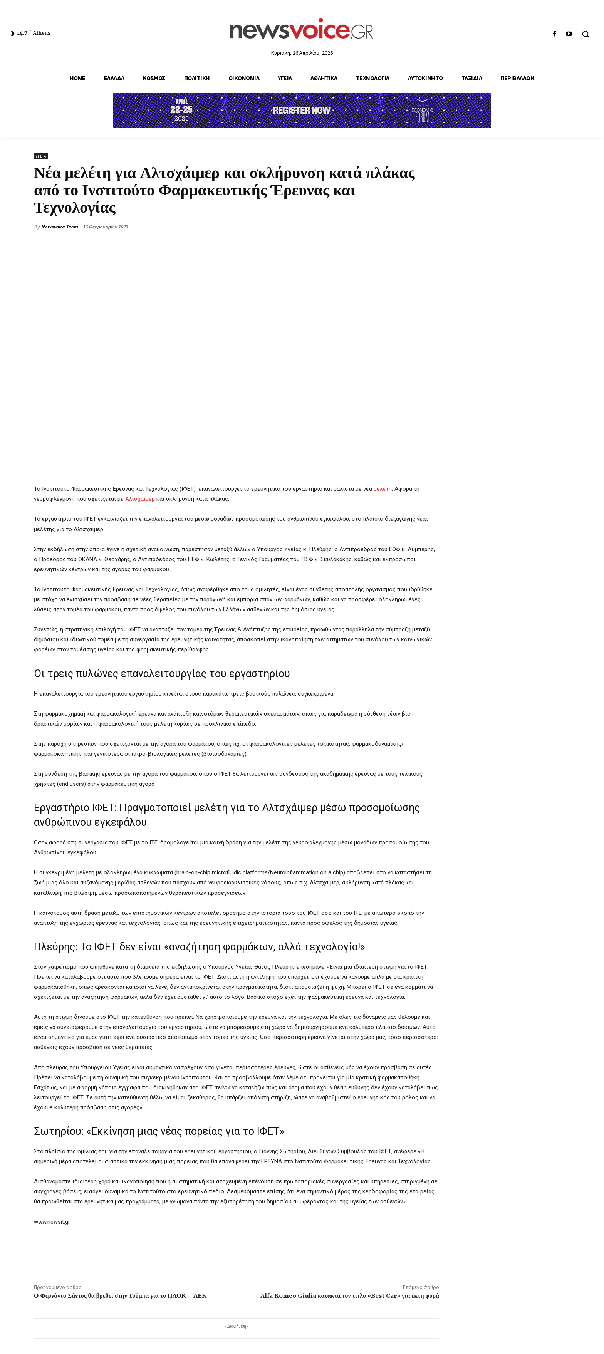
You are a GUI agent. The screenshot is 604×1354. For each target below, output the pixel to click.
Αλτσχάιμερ (140, 498)
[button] (585, 34)
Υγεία (41, 156)
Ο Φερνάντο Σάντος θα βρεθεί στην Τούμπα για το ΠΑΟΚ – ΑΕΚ (120, 1296)
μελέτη (383, 488)
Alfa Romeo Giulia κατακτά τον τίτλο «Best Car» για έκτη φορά (349, 1296)
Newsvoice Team (59, 226)
